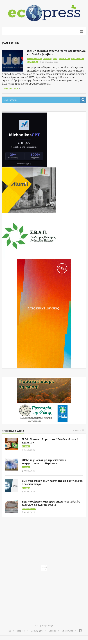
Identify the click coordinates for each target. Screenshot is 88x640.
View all (77, 430)
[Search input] (41, 100)
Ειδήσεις (47, 59)
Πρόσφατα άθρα (13, 431)
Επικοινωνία (67, 630)
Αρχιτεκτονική (34, 59)
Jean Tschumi (11, 43)
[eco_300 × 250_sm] (29, 189)
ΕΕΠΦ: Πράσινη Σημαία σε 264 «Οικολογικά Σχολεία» (50, 441)
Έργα (55, 59)
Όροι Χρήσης (37, 630)
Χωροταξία (32, 62)
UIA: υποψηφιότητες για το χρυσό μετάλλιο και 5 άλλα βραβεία (56, 52)
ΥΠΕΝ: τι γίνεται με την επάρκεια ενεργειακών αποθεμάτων (44, 461)
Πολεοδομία (77, 59)
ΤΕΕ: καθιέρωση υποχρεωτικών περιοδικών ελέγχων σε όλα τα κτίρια (51, 503)
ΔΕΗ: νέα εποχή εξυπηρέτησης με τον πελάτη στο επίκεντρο (52, 482)
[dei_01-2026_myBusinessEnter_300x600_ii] (44, 313)
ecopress (21, 630)
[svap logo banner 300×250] (29, 235)
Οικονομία (64, 59)
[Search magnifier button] (83, 100)
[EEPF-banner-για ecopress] (44, 400)
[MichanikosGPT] (24, 139)
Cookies (52, 630)
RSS (9, 630)
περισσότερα (10, 88)
